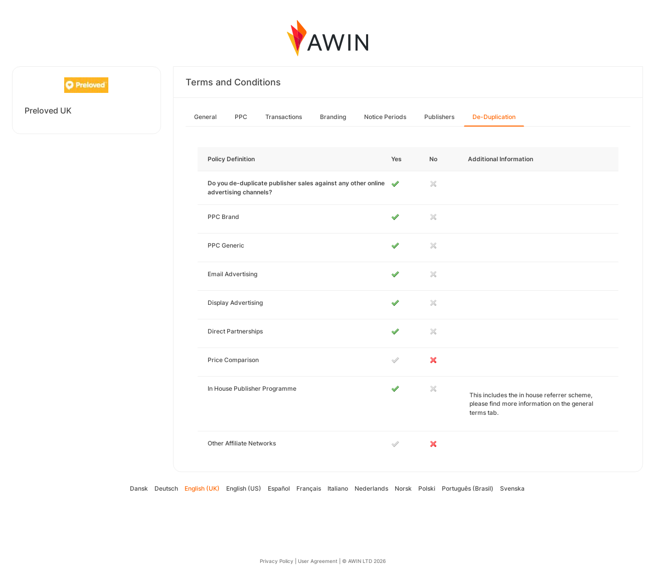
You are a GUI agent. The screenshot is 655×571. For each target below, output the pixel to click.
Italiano (338, 488)
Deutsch (166, 488)
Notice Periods (385, 117)
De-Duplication (494, 117)
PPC (241, 117)
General (205, 117)
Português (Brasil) (468, 488)
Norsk (403, 488)
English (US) (243, 488)
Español (279, 488)
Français (308, 488)
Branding (333, 117)
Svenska (512, 488)
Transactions (283, 117)
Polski (426, 488)
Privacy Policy (276, 561)
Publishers (439, 117)
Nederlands (371, 488)
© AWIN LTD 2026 (364, 561)
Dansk (139, 488)
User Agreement (318, 561)
